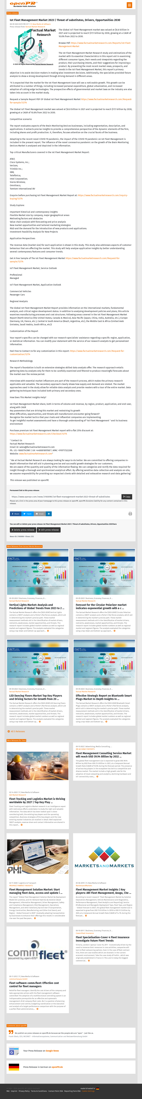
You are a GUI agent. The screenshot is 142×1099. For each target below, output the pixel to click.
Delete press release (23, 530)
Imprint (14, 1091)
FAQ (8, 1091)
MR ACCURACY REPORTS (85, 749)
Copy (126, 496)
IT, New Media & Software (40, 24)
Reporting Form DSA (72, 1091)
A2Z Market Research (17, 795)
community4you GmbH (18, 979)
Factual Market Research (35, 27)
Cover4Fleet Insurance (85, 933)
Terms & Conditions (39, 1091)
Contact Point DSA (55, 1091)
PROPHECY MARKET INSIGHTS (21, 886)
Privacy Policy (24, 1091)
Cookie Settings (88, 1091)
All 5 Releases (16, 731)
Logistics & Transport (27, 883)
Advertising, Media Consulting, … (99, 746)
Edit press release (49, 530)
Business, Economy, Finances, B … (32, 598)
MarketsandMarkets (84, 886)
